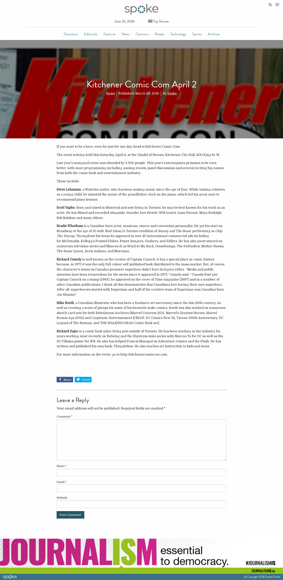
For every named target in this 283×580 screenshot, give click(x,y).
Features (109, 34)
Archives (214, 34)
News (125, 34)
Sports (196, 34)
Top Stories (158, 21)
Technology (178, 34)
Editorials (90, 34)
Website (62, 497)
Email (62, 482)
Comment (64, 416)
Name (62, 466)
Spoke (172, 93)
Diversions (71, 34)
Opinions (142, 34)
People (159, 34)
